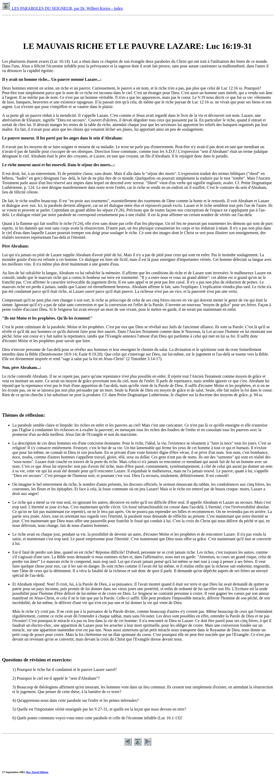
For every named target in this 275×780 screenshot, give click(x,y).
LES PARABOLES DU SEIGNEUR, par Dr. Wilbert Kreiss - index (62, 8)
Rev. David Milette (37, 772)
